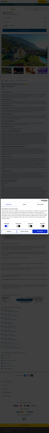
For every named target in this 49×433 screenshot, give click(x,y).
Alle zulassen (40, 231)
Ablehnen (9, 231)
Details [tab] (24, 204)
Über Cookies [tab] (40, 204)
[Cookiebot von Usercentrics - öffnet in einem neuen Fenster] (42, 201)
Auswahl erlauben (24, 231)
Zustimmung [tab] (8, 204)
